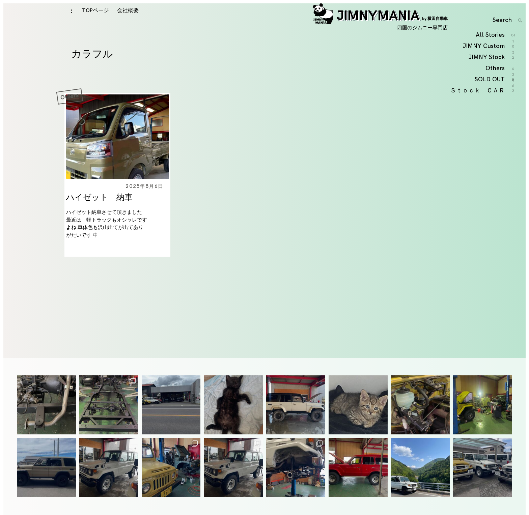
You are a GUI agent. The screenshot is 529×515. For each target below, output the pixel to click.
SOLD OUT (490, 129)
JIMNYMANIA (380, 26)
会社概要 (128, 21)
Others (69, 111)
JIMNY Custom (484, 95)
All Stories (490, 84)
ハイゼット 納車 (99, 213)
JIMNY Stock (486, 106)
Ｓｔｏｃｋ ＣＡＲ (477, 139)
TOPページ (95, 21)
